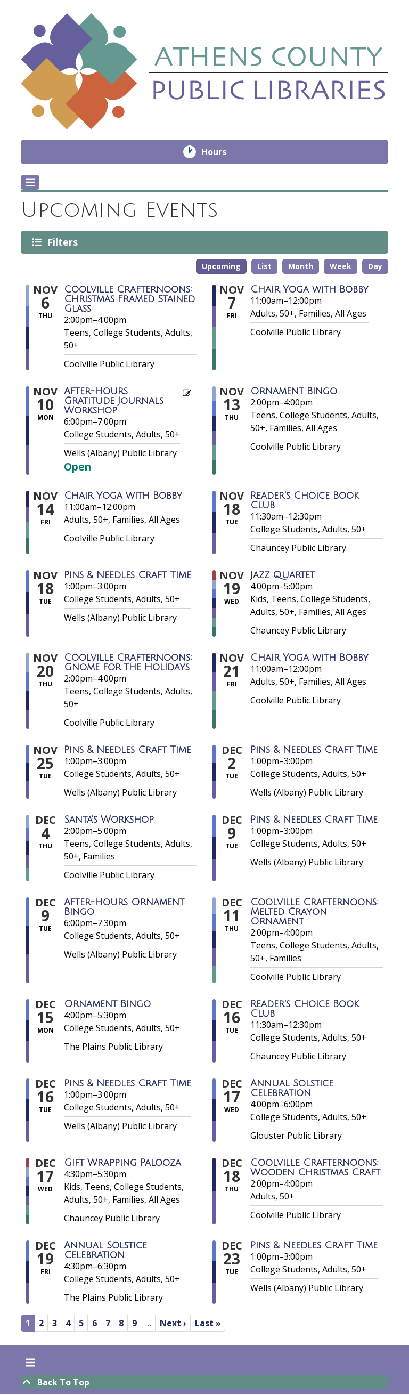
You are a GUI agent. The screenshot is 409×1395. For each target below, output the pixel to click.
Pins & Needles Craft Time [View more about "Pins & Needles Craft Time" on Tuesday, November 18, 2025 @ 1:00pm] (127, 575)
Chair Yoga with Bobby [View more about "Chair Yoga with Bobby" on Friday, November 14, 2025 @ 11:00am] (123, 495)
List (264, 266)
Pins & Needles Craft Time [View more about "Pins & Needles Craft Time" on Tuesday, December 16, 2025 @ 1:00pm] (127, 1083)
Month (300, 266)
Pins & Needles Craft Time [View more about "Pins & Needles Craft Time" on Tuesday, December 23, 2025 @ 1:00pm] (314, 1245)
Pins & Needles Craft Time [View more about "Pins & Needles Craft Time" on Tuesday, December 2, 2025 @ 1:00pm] (314, 750)
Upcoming (221, 266)
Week (340, 266)
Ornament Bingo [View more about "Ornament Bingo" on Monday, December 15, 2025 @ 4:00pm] (107, 1004)
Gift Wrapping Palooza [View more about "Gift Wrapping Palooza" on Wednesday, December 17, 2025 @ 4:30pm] (122, 1162)
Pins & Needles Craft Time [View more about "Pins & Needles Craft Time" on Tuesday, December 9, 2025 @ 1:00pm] (314, 819)
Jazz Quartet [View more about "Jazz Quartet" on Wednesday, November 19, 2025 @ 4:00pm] (282, 575)
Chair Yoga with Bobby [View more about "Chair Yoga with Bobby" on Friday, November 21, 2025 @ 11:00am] (309, 657)
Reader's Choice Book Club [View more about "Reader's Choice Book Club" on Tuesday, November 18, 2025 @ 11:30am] (304, 500)
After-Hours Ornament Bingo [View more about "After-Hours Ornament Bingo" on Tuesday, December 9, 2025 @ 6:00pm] (124, 907)
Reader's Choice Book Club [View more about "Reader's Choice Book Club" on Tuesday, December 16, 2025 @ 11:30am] (304, 1008)
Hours (221, 151)
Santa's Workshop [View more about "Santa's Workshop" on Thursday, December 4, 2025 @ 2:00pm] (109, 819)
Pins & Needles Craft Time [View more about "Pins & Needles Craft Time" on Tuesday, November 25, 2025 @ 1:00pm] (127, 750)
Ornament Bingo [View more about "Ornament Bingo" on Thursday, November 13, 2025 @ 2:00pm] (293, 391)
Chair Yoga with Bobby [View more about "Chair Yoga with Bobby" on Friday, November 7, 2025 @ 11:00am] (309, 289)
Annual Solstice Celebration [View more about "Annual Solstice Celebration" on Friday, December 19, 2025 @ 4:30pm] (105, 1250)
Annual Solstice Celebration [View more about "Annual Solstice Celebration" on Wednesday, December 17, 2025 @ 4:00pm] (291, 1088)
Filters (64, 242)
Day (375, 266)
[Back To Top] (204, 1382)
